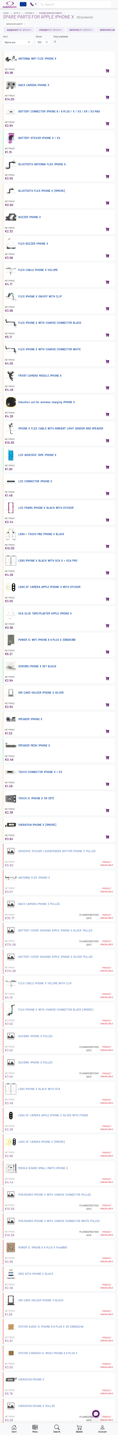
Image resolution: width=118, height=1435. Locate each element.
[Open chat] (96, 1413)
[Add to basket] (107, 71)
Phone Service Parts (50, 13)
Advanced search (16, 23)
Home (6, 13)
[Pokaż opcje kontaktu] (33, 4)
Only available (61, 36)
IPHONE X (29, 13)
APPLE (17, 13)
